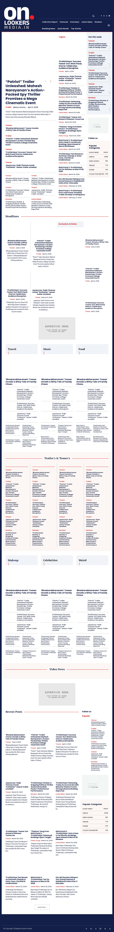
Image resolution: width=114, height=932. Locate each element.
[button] (93, 16)
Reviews (9, 199)
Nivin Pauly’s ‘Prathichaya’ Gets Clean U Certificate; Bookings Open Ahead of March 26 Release (71, 143)
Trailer (9, 107)
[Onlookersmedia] (20, 16)
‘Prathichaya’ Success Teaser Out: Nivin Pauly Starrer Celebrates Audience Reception (21, 154)
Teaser (9, 125)
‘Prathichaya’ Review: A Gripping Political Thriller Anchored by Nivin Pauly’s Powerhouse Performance (16, 204)
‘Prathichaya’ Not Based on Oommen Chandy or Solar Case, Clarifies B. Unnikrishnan (71, 157)
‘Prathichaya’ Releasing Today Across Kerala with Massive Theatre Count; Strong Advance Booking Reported (41, 205)
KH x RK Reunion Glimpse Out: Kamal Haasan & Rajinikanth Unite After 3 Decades (72, 181)
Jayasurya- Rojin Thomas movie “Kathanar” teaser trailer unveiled (21, 166)
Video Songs (63, 136)
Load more (42, 907)
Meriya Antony (19, 107)
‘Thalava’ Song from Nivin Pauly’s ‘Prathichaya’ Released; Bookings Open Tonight (70, 130)
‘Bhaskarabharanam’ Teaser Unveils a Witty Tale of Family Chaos (22, 129)
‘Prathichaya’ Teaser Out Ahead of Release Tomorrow (71, 118)
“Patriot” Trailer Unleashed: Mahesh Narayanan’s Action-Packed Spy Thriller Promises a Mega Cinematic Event (25, 92)
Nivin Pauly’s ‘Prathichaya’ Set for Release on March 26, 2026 (71, 169)
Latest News (36, 199)
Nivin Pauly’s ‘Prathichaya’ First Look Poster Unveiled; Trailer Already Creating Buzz (72, 192)
